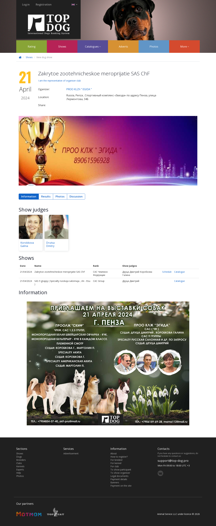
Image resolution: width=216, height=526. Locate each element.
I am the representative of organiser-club (59, 80)
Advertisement (71, 453)
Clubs (19, 463)
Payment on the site (120, 485)
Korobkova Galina (27, 244)
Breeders (21, 459)
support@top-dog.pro (173, 461)
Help (18, 472)
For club (114, 466)
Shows (62, 46)
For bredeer (116, 459)
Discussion (76, 196)
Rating (32, 46)
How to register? (119, 456)
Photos (154, 46)
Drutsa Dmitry (50, 244)
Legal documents (119, 476)
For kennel (115, 463)
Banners (114, 482)
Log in (26, 4)
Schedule (167, 271)
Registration (44, 4)
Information (28, 196)
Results (46, 196)
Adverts (123, 46)
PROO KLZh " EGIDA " (79, 89)
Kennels (20, 466)
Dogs (19, 456)
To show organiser (120, 472)
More (184, 46)
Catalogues (93, 46)
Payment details (118, 479)
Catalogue (179, 271)
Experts (20, 469)
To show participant (120, 469)
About (113, 453)
